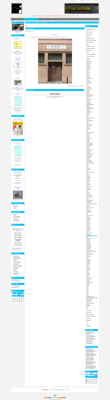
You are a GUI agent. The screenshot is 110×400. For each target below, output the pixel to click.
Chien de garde (90, 143)
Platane (88, 109)
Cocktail (88, 139)
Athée (87, 136)
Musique (88, 188)
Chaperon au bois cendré (92, 203)
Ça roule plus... (90, 278)
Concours (88, 318)
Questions (89, 274)
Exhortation (89, 154)
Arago (87, 140)
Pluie (88, 170)
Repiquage (89, 246)
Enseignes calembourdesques (90, 104)
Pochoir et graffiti (90, 172)
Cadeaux (88, 283)
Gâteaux (88, 66)
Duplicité (88, 157)
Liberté (88, 148)
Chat (87, 291)
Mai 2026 (91, 373)
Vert (87, 173)
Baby (88, 258)
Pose (88, 193)
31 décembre (89, 211)
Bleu (87, 214)
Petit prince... (89, 63)
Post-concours (89, 42)
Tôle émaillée (89, 82)
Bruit (87, 71)
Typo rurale (88, 30)
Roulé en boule (90, 149)
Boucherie (89, 197)
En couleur (89, 205)
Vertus (88, 266)
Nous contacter (16, 285)
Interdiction (89, 194)
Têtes (88, 164)
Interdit (88, 115)
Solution (88, 221)
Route (88, 206)
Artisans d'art (89, 99)
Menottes (88, 270)
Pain (87, 292)
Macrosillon (89, 67)
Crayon (88, 91)
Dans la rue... (89, 252)
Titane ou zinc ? (90, 215)
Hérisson (88, 73)
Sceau (88, 284)
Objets (88, 121)
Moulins (88, 69)
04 (86, 379)
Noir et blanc (89, 61)
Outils (87, 44)
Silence (88, 119)
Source (88, 264)
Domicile (88, 230)
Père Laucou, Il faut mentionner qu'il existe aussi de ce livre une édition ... (91, 350)
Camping (88, 227)
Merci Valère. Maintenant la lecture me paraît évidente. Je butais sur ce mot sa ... (91, 355)
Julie (87, 123)
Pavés (88, 267)
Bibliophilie (88, 320)
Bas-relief (88, 240)
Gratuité (88, 80)
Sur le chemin (89, 186)
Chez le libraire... (90, 254)
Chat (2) (88, 280)
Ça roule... (89, 279)
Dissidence (89, 112)
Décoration (89, 238)
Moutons (88, 75)
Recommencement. (90, 303)
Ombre (88, 304)
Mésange (88, 128)
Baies (88, 92)
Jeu (87, 165)
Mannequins (89, 160)
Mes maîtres (88, 50)
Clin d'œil (88, 301)
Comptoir (88, 263)
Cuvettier (88, 133)
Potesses (88, 218)
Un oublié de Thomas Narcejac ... (90, 334)
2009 (88, 288)
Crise (88, 231)
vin (87, 287)
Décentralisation (90, 120)
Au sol (87, 185)
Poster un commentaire (55, 94)
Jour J (88, 213)
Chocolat (88, 152)
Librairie (88, 262)
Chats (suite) (89, 125)
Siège (88, 209)
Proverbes (88, 36)
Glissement (89, 189)
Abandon (88, 226)
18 (86, 382)
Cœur (88, 113)
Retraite (88, 239)
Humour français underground (89, 201)
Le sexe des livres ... (89, 343)
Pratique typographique (91, 40)
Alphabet (87, 326)
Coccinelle (89, 102)
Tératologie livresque (90, 28)
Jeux (87, 295)
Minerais (88, 158)
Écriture (88, 77)
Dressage (90, 235)
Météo (88, 105)
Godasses (89, 248)
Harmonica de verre (91, 117)
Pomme (88, 259)
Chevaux (88, 223)
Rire (87, 306)
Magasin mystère (90, 108)
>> (96, 375)
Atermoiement (89, 78)
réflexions (88, 169)
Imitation (88, 243)
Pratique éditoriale (89, 38)
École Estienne (90, 161)
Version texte (16, 287)
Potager (88, 65)
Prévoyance (89, 94)
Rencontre (89, 256)
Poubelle (88, 90)
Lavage (88, 192)
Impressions (88, 310)
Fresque (88, 58)
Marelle (88, 141)
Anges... (88, 234)
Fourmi (88, 181)
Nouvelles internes (89, 46)
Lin (87, 131)
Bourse (88, 286)
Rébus (88, 127)
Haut (55, 395)
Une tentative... (90, 156)
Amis (87, 324)
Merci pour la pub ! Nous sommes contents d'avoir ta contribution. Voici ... (91, 362)
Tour (87, 198)
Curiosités (89, 268)
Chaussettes (89, 124)
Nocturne (88, 174)
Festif (88, 272)
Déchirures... (89, 184)
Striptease (89, 260)
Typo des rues (88, 32)
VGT (87, 84)
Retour (88, 255)
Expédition (89, 244)
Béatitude (88, 177)
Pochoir (17, 180)
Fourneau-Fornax (89, 314)
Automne (88, 242)
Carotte (88, 100)
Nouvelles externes (90, 48)
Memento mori (89, 232)
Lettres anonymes (90, 162)
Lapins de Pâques (90, 153)
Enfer (88, 74)
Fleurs (88, 275)
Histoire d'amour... (90, 132)
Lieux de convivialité (90, 54)
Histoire (88, 225)
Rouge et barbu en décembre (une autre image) (92, 297)
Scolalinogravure (17, 182)
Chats (88, 129)
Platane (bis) (89, 88)
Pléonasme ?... (90, 300)
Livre (87, 52)
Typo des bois (88, 34)
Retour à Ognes (90, 196)
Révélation (89, 151)
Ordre (88, 276)
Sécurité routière (90, 144)
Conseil (88, 86)
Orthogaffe (89, 305)
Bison (88, 79)
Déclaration (89, 228)
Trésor (88, 59)
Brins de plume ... (89, 341)
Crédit (88, 222)
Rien (87, 236)
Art (87, 290)
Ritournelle (89, 219)
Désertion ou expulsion (91, 251)
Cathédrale (89, 111)
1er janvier (89, 210)
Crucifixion (89, 87)
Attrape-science (89, 282)
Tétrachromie (89, 202)
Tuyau (88, 182)
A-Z (87, 116)
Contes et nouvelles (90, 316)
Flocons (88, 217)
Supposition (89, 137)
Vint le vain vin (89, 250)
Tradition (88, 147)
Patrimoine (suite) (90, 95)
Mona (88, 98)
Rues (88, 294)
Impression (88, 312)
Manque (88, 180)
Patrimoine (89, 96)
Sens (88, 271)
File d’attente (89, 145)
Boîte (88, 166)
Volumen (88, 178)
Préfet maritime (90, 299)
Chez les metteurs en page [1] (18, 175)
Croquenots (89, 247)
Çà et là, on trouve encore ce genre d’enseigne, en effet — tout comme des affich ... (91, 367)
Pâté (87, 190)
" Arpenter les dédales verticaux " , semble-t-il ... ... (91, 359)
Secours (88, 83)
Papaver (88, 62)
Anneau (88, 70)
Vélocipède (89, 107)
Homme (88, 135)
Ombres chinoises (90, 207)
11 (86, 380)
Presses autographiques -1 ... (91, 338)
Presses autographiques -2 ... (91, 336)
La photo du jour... (89, 56)
